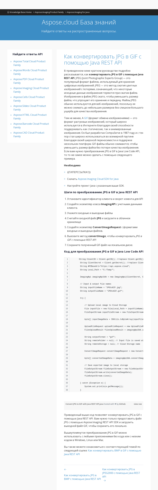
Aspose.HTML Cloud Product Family (30, 116)
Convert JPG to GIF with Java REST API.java (85, 404)
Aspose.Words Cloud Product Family (30, 72)
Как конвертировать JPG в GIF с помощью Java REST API (102, 59)
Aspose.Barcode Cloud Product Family (31, 125)
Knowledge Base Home (19, 12)
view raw (138, 404)
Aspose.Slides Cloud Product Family (29, 107)
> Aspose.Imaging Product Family (48, 12)
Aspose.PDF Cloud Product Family (28, 81)
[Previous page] (83, 475)
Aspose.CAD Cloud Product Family (28, 134)
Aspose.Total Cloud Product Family (29, 63)
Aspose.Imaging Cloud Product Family (31, 89)
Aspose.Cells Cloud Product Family (29, 98)
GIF (86, 118)
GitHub (122, 404)
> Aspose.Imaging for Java (77, 12)
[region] (103, 326)
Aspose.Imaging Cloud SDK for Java (98, 179)
